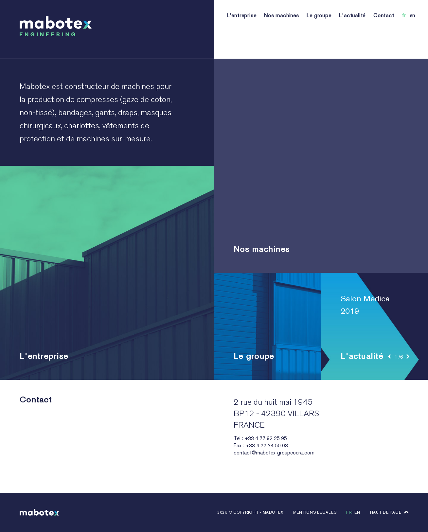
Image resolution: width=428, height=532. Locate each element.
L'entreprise (242, 25)
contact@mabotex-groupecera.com (274, 453)
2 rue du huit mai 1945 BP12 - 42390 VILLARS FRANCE (276, 413)
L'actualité (352, 25)
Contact (383, 25)
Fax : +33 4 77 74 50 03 (261, 445)
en (413, 25)
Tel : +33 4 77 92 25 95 (260, 438)
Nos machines (281, 25)
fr (404, 25)
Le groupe (319, 25)
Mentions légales (315, 512)
